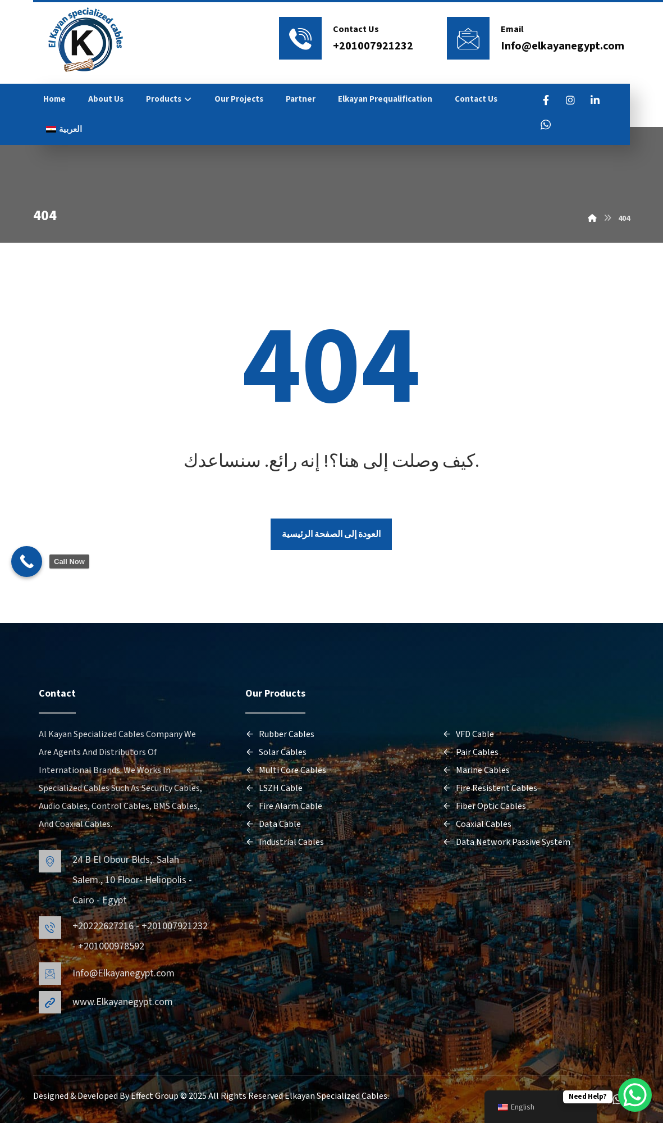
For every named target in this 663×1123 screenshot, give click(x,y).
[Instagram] (570, 100)
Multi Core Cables (285, 771)
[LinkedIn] (595, 100)
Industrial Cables (284, 842)
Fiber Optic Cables (484, 807)
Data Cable (273, 825)
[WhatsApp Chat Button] (635, 1095)
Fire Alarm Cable (283, 807)
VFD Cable (468, 735)
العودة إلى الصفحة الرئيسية (331, 535)
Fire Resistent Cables (489, 789)
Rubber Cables (279, 735)
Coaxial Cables (476, 825)
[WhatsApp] (545, 124)
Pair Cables (470, 753)
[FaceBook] (545, 100)
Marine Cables (476, 771)
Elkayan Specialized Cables (336, 1096)
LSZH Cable (274, 789)
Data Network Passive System (506, 842)
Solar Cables (276, 753)
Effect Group (155, 1096)
